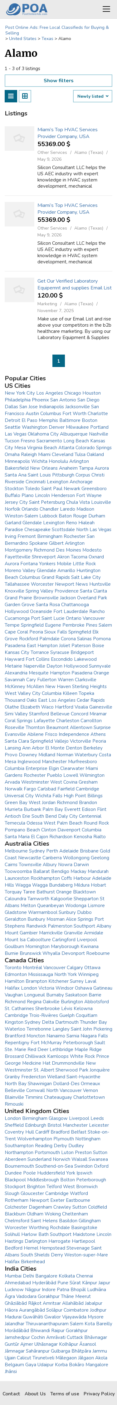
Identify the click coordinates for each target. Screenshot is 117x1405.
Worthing (39, 1227)
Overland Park (92, 598)
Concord (79, 714)
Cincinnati (36, 482)
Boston (89, 420)
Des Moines (68, 550)
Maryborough (65, 946)
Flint (101, 809)
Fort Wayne (89, 495)
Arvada (12, 782)
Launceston (17, 878)
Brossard (14, 1056)
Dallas (11, 407)
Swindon (83, 1166)
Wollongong (76, 858)
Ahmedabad (18, 1283)
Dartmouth (67, 1022)
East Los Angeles (57, 700)
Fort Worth (74, 413)
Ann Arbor (33, 748)
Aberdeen (15, 1159)
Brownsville (46, 598)
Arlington (79, 461)
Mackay (78, 871)
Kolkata (67, 1276)
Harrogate (59, 1241)
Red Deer (37, 1049)
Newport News (71, 584)
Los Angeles (49, 393)
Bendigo (60, 871)
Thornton (35, 727)
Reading (43, 1146)
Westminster (35, 782)
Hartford (64, 707)
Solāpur (54, 1310)
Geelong (100, 858)
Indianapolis (51, 407)
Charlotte (98, 413)
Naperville (34, 666)
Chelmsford (17, 1221)
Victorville (80, 741)
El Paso (29, 420)
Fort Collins (38, 659)
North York (65, 974)
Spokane (38, 543)
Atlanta (66, 448)
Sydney (37, 851)
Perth (52, 851)
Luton (67, 1152)
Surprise (102, 727)
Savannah (15, 680)
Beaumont (57, 727)
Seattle (13, 427)
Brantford (15, 1036)
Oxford (101, 1166)
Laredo (67, 509)
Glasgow (58, 1118)
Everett (72, 809)
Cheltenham (75, 1214)
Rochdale (60, 1227)
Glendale (32, 523)
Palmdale (49, 639)
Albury (50, 864)
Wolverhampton (34, 1139)
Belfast (78, 1132)
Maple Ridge (88, 1049)
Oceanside (41, 611)
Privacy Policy (99, 1394)
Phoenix (40, 400)
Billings (95, 796)
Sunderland (39, 1159)
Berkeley (93, 748)
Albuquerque (74, 434)
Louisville (101, 502)
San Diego (88, 400)
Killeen (70, 693)
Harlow (29, 1234)
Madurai (13, 1317)
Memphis (48, 420)
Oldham (35, 1214)
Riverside (14, 482)
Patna (63, 1289)
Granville (73, 933)
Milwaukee (77, 427)
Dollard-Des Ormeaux (76, 1084)
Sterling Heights (89, 686)
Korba (61, 1365)
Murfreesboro (82, 761)
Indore (49, 1289)
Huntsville (100, 584)
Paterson (81, 645)
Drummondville (68, 1063)
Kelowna (83, 1008)
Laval (90, 981)
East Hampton (42, 645)
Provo (11, 755)
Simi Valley (16, 714)
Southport (84, 926)
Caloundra (15, 899)
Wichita (39, 461)
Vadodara (26, 1296)
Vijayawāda (74, 1317)
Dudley (76, 1146)
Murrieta (13, 809)
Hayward (14, 659)
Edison (89, 809)
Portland (99, 427)
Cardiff (42, 1132)
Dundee (13, 1173)
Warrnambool (42, 912)
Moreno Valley (20, 570)
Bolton (67, 1180)
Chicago (72, 393)
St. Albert (44, 1070)
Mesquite (39, 673)
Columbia (51, 693)
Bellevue (60, 714)
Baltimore (69, 420)
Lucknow (14, 1289)
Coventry (14, 1132)
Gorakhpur (49, 1296)
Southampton (19, 1146)
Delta (48, 1022)
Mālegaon (66, 1358)
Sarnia (72, 1036)
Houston (91, 393)
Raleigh (29, 454)
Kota (90, 1324)
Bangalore (46, 1276)
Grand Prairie (18, 598)
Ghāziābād (16, 1303)
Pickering (102, 1029)
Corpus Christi (90, 475)
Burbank (32, 809)
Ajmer (26, 1344)
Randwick (36, 926)
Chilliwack (35, 1056)
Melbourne (16, 851)
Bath (43, 1234)
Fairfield (66, 789)
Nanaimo (55, 1036)
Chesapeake (37, 529)
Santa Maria (17, 837)
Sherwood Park (72, 1070)
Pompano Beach (22, 830)
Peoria (36, 632)
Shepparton (86, 899)
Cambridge (87, 789)
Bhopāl (78, 1289)
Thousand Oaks (21, 700)
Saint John (81, 1029)
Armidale (93, 933)
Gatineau (102, 988)
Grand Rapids (55, 577)
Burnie (11, 953)
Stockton (14, 488)
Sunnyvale (100, 666)
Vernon (90, 1090)
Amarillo (66, 570)
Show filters (59, 80)
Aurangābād (32, 1310)
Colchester (16, 1207)
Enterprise (36, 768)
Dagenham (40, 1207)
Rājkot (34, 1303)
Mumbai (13, 1276)
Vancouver (94, 618)
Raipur (58, 1330)
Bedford (13, 1248)
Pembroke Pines (79, 625)
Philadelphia (18, 400)
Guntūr (12, 1344)
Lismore (96, 905)
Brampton (36, 981)
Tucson (12, 441)
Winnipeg (88, 974)
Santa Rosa (48, 605)
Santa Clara (17, 741)
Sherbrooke (47, 1008)
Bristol (54, 1125)
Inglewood (29, 761)
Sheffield (14, 1125)
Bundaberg (61, 885)
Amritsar (52, 1303)
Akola (101, 1358)
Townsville (30, 864)
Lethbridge (61, 1049)
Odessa (34, 823)
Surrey (77, 981)
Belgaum (14, 1365)
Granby (12, 1077)
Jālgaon (86, 1358)
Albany (103, 926)
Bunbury (36, 919)
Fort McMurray (46, 1043)
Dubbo (84, 912)
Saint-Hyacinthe (83, 1077)
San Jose (28, 407)
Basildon (68, 1221)
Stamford (39, 714)
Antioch (13, 816)
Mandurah (98, 871)
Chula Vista (78, 502)
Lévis (66, 1008)
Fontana (29, 564)
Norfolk (12, 509)
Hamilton (14, 981)
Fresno (28, 441)
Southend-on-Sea (54, 1166)
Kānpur (89, 1283)
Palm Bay (52, 809)
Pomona (102, 639)
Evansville (15, 734)
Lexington (57, 482)
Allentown (81, 727)
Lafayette (44, 721)
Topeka (86, 693)
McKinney (15, 686)
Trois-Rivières (43, 1015)
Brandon (88, 802)
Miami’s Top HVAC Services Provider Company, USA (67, 133)
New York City (20, 393)
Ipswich (84, 1173)
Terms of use (64, 1394)
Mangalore (96, 1365)
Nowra (65, 864)
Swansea (98, 1159)
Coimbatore (76, 1310)
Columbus (50, 413)
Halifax (12, 988)
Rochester (74, 536)
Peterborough (78, 1043)
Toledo (32, 488)
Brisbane (89, 851)
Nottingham (87, 1139)
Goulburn (14, 946)
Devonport (73, 953)
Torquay (13, 892)
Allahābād (73, 1303)
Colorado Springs (94, 448)
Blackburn (15, 1214)
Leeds (97, 1118)
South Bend (44, 816)
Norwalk (13, 789)
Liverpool (87, 940)
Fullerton (46, 680)
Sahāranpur (38, 1351)
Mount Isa (15, 940)
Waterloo (15, 1029)
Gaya (30, 1365)
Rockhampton (45, 878)
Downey (28, 755)
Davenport (68, 830)
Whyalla (51, 953)
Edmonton (16, 974)
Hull (29, 1132)
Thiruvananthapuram (47, 1324)
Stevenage (78, 1248)
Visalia (81, 707)
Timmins (34, 1097)
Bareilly (104, 1324)
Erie (26, 816)
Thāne (67, 1296)
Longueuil (34, 995)
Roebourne (98, 953)
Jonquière (100, 1070)
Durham (96, 516)
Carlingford (64, 940)
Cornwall (35, 1090)
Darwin (81, 864)
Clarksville (85, 680)
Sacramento (49, 441)
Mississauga (40, 974)
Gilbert (56, 543)
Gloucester (32, 1193)
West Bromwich (80, 1187)
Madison (85, 509)
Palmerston (60, 926)
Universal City (19, 796)
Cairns (11, 864)
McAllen (35, 686)
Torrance (40, 652)
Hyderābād (44, 1283)
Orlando (30, 509)
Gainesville (100, 707)
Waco (47, 707)
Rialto (99, 837)
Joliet (64, 645)
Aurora (102, 468)
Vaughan (14, 995)
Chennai (84, 1276)
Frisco (51, 734)
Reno (71, 523)
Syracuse (59, 652)
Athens (98, 734)
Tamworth (38, 899)
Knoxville (14, 591)
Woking (53, 1214)
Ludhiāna (96, 1289)
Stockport (15, 1187)
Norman (64, 755)
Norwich (61, 1159)
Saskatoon (76, 995)
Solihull (12, 1234)
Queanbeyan (50, 905)
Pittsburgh (63, 475)
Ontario (73, 618)
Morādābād (17, 1330)
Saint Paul (51, 488)
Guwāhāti (33, 1317)
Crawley (62, 1207)
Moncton (36, 1036)
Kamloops (58, 1056)
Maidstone (84, 1234)
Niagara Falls (94, 1036)
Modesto (92, 550)
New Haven (58, 686)
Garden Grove (20, 605)
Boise (98, 645)
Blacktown (84, 892)
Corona (68, 639)
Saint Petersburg (47, 502)
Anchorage (81, 482)
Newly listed (92, 96)
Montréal (32, 967)
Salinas (84, 639)
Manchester (54, 761)
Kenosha (83, 837)
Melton (28, 905)
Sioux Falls (55, 632)
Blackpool (15, 1180)
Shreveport (44, 557)
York (70, 1173)
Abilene (35, 734)
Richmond (44, 550)
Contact (11, 1394)
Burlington (72, 1002)
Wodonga (75, 905)
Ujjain (10, 1358)
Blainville (14, 1097)
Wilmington (92, 775)
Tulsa (80, 454)
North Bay (16, 1084)
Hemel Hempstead (44, 1248)
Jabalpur (93, 1303)
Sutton (100, 1152)
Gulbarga (60, 1351)
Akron (63, 557)
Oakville (51, 1002)
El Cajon (39, 837)
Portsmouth (47, 1152)
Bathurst (46, 892)
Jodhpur (98, 1310)
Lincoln (42, 495)
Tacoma (79, 557)
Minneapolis (17, 461)
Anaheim (68, 468)
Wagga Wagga (31, 885)
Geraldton (15, 919)
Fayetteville (18, 557)
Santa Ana (16, 475)
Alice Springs (79, 919)
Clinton (48, 830)
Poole (29, 1173)
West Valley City (23, 693)
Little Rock (84, 564)
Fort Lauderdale (70, 611)
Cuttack (75, 1337)
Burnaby (55, 995)
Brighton (36, 1187)
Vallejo (61, 741)
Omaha (12, 454)
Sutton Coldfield (89, 1207)
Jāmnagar (15, 1351)
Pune (62, 1283)
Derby (60, 1146)
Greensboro (94, 488)
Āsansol (87, 1344)
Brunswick (30, 953)
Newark (72, 488)
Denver (57, 427)
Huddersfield (51, 1173)
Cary (31, 680)
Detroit (12, 420)
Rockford (28, 639)
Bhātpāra (81, 1351)
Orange (101, 673)
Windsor (65, 988)
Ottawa (92, 967)
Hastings (14, 1241)
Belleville (15, 1090)
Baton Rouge (73, 516)
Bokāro (76, 1365)
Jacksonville (77, 407)
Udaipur (45, 1365)
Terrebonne (39, 1029)
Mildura (82, 885)
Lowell (70, 775)
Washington (34, 427)
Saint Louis (39, 475)
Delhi (28, 1276)
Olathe (12, 707)
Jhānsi (11, 1371)
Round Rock (96, 823)
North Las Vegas (93, 529)
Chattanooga (75, 605)
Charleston (67, 721)
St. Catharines (19, 1008)
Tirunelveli (43, 1358)
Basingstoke (84, 1227)
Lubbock (48, 516)
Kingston (14, 1022)
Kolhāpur (68, 1344)
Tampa (86, 468)
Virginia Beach (42, 448)
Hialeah (86, 523)
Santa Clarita (93, 591)
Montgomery (18, 550)
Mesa (20, 448)
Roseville (14, 727)
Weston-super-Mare (86, 1255)
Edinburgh (35, 1125)
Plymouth (63, 1139)
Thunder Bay (93, 1022)
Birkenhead (33, 1262)
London (29, 988)
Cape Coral (16, 632)
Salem (105, 625)
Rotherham (16, 1200)
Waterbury (86, 755)
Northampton (19, 1152)
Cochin (38, 1337)
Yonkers (47, 564)
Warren (66, 680)
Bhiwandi (40, 1330)
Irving (10, 536)
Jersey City (16, 502)
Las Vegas (16, 434)
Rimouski (14, 1104)
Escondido (62, 659)
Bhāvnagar (95, 1337)
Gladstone (16, 912)
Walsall (79, 1159)
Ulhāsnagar (46, 1344)
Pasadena (15, 645)
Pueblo (54, 775)
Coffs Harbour (76, 878)
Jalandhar (14, 1324)
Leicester (99, 1125)
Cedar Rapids (91, 700)
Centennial (90, 816)
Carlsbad (46, 789)
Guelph (67, 1015)
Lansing (13, 748)
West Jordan (42, 802)
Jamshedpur (17, 1337)
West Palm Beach (63, 823)
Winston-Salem (21, 516)
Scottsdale (63, 529)
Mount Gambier (21, 933)
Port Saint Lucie (48, 618)
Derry (57, 1255)
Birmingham (49, 536)
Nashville (98, 434)
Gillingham (90, 1221)
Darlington (36, 1241)
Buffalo (12, 495)
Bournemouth (19, 1166)
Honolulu (58, 461)
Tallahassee (17, 584)
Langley (61, 1029)
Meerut (83, 1296)
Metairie (13, 666)
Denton (74, 748)
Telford (54, 1187)
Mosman (55, 919)
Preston (83, 1152)
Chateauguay (58, 1097)
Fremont (26, 536)
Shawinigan (40, 1084)
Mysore (96, 1317)
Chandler (49, 509)
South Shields (35, 1255)
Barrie (95, 995)
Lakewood (85, 659)
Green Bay (16, 802)
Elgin (54, 768)
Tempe (12, 625)
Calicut (24, 1358)
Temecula (15, 823)
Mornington (37, 946)
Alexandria (16, 673)
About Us (35, 1394)
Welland (56, 1077)
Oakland (95, 454)
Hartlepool (83, 1241)
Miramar (98, 714)
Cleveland (62, 454)
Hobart (98, 885)
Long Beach (76, 441)
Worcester (42, 584)
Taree (29, 892)
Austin (32, 413)
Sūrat (75, 1283)
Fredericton (33, 1077)
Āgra (10, 1296)
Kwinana (89, 946)
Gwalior (52, 1317)
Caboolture (39, 940)
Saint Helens (44, 1221)
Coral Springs (18, 721)
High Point (75, 796)
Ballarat (41, 871)
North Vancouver (64, 1090)
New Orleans (44, 468)
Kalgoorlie (61, 899)
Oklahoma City (43, 434)
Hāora (11, 1310)
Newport (39, 1200)
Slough (12, 1193)
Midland (46, 755)
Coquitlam (86, 1015)
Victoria (46, 988)
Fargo (30, 789)
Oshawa (83, 988)
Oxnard (96, 557)
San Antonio (63, 400)
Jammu (99, 1351)
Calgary (75, 967)
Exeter (57, 1200)
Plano (28, 495)
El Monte (55, 748)
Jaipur (104, 1283)
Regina (34, 1002)
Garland (13, 523)
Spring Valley (39, 591)
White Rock (82, 1056)
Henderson (63, 495)
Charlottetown (89, 1097)
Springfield (32, 625)
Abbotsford (96, 1002)
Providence (67, 591)
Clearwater (72, 768)
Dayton (54, 666)
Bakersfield (17, 468)
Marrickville (51, 933)
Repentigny (17, 1043)
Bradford (60, 1132)
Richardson (60, 837)
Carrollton (91, 721)
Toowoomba (18, 871)
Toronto (13, 967)
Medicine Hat (36, 1063)
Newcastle (29, 858)
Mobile (64, 564)
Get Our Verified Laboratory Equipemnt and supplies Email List (74, 284)
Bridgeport (82, 652)
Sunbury (67, 912)
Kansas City (17, 652)
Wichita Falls (48, 796)
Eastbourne (78, 1200)
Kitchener (58, 981)
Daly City (68, 816)
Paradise (14, 529)
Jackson (68, 598)
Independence (74, 734)
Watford (79, 1193)
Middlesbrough (43, 1180)
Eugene (53, 625)
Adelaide (69, 851)
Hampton (60, 673)
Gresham (88, 782)
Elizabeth (30, 707)
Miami (44, 454)
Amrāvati (56, 1337)
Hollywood (17, 611)
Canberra (52, 858)
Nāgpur (33, 1289)
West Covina (63, 782)
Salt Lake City (86, 577)
